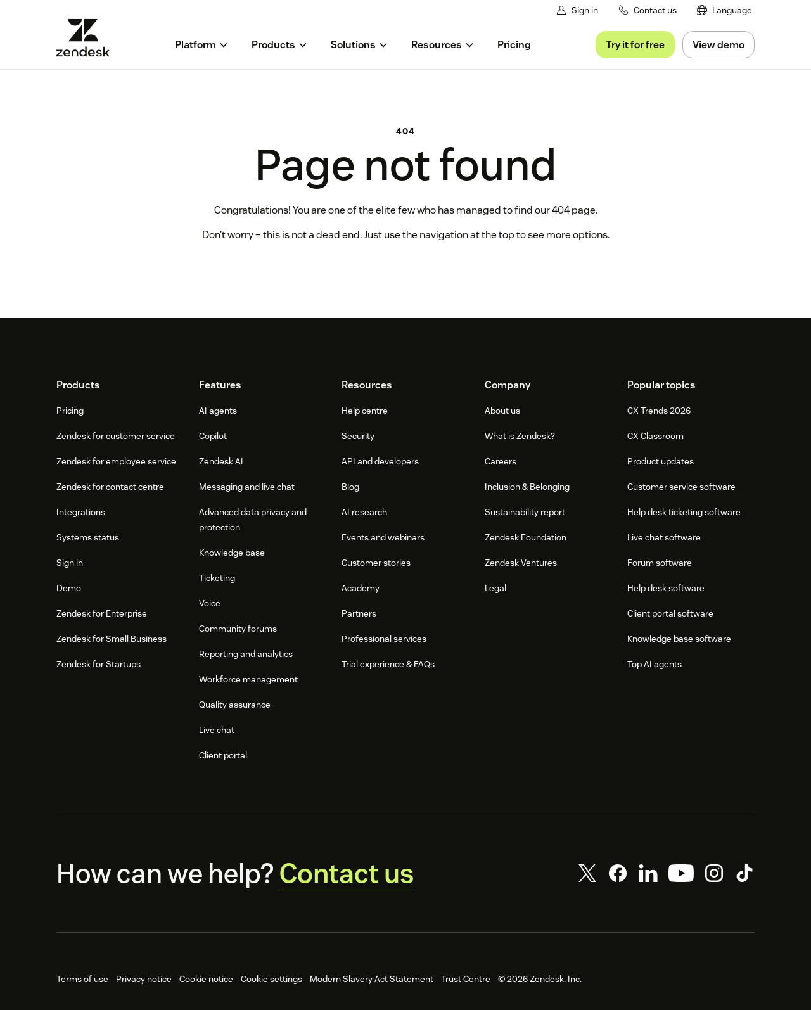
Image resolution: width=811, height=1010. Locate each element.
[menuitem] (725, 10)
